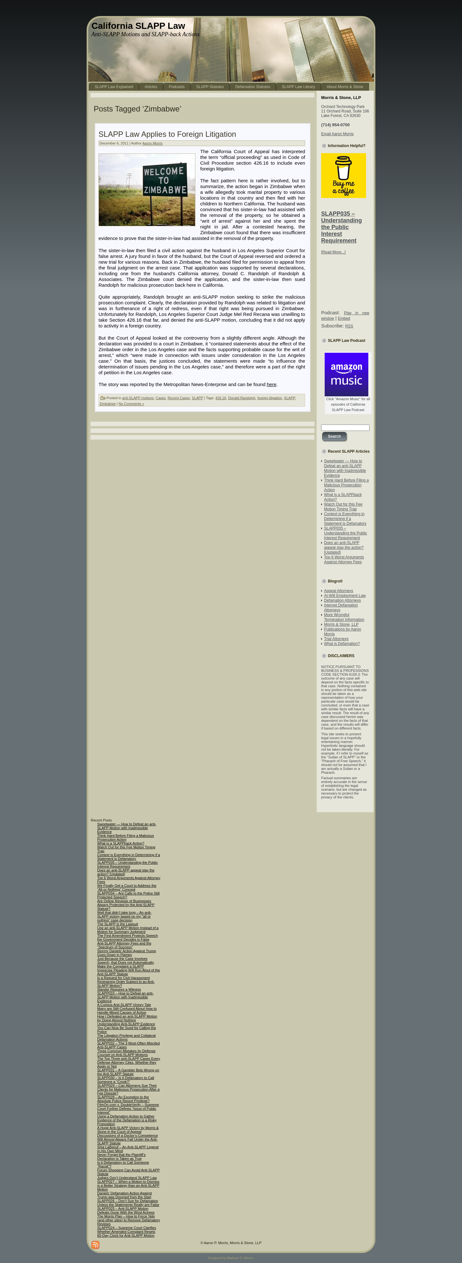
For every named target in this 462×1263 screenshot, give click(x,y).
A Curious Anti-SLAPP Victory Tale (124, 1005)
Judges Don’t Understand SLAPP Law (127, 1178)
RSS (349, 326)
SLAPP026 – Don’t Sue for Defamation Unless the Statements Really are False (128, 1203)
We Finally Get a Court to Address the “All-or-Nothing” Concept (126, 887)
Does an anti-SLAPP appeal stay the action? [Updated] (344, 548)
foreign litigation (269, 398)
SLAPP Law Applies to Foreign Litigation (167, 134)
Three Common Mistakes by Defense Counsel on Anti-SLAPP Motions (126, 1053)
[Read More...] (333, 252)
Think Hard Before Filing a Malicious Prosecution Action (346, 485)
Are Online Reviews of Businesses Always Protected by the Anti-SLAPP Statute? (126, 905)
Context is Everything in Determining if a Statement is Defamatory (345, 519)
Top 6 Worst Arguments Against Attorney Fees (344, 559)
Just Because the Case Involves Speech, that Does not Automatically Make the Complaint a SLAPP (125, 962)
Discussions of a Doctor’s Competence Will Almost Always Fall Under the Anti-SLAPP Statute (127, 1139)
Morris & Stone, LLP (341, 624)
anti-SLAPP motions (138, 398)
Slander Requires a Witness (119, 989)
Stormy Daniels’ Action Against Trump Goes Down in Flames (126, 953)
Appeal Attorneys (338, 591)
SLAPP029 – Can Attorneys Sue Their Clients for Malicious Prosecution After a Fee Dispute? (128, 1089)
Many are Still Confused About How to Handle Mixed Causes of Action (127, 1010)
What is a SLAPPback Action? (120, 843)
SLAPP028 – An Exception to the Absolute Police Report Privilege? (123, 1099)
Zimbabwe (107, 404)
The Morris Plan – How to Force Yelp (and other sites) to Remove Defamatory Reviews (128, 1220)
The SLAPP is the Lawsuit (117, 924)
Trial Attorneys (336, 639)
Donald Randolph (241, 398)
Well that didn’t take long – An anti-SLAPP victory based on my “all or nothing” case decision (124, 916)
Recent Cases (179, 398)
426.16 (220, 398)
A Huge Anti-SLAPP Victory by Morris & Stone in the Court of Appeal (128, 1130)
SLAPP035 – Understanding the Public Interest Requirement (341, 227)
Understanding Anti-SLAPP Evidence (126, 1024)
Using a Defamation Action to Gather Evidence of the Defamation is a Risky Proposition (127, 1120)
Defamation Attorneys (342, 600)
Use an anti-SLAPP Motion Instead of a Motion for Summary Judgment (127, 930)
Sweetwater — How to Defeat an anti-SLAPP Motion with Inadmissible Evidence (345, 468)
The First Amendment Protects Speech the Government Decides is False (127, 937)
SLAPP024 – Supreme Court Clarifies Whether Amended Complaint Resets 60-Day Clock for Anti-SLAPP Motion (126, 1231)
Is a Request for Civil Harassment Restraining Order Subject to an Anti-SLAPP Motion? (126, 981)
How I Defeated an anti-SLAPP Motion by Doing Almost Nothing (127, 1018)
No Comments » (131, 404)
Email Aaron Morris (337, 134)
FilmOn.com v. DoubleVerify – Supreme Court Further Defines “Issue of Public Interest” (128, 1108)
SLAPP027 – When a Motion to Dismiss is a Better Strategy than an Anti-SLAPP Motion (128, 1185)
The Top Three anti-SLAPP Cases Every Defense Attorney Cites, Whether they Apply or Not (128, 1062)
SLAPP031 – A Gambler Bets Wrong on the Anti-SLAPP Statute (128, 1072)
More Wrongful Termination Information (344, 617)
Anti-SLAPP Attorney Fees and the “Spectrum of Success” (124, 945)
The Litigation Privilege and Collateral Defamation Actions (126, 1037)
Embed (344, 318)
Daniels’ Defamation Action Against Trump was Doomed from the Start (124, 1195)
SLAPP (197, 398)
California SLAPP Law (138, 26)
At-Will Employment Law (345, 595)
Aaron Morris (152, 143)
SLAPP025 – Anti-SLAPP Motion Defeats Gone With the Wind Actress (126, 1210)
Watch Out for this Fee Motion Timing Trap (343, 506)
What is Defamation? (342, 643)
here (271, 384)
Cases (161, 398)
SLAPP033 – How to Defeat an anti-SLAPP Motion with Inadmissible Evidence (125, 997)
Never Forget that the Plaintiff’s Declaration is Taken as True (121, 1156)
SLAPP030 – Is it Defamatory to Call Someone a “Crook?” (125, 1080)
